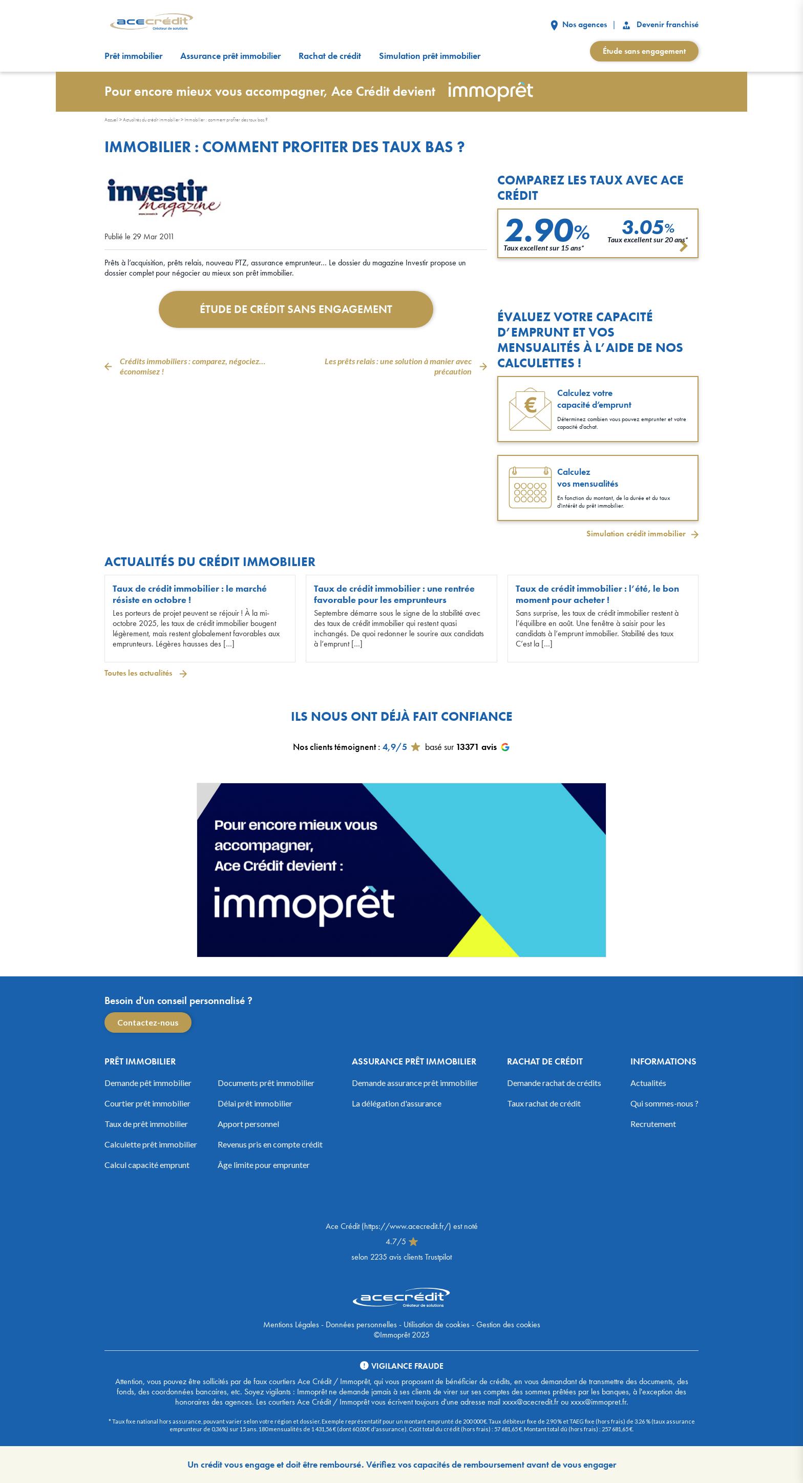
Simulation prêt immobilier (429, 55)
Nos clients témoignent (334, 747)
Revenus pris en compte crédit (270, 1144)
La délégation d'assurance (396, 1103)
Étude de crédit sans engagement (296, 309)
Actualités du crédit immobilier (151, 119)
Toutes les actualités (139, 672)
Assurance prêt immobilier (230, 55)
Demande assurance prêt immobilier (415, 1083)
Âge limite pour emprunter (264, 1164)
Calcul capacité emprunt (146, 1164)
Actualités (648, 1083)
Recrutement (653, 1124)
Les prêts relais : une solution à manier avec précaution (398, 366)
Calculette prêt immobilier (150, 1144)
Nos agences (579, 24)
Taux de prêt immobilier (146, 1124)
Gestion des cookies (508, 1324)
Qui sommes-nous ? (664, 1103)
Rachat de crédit (330, 55)
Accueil (111, 119)
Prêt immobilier (133, 55)
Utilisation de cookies (437, 1324)
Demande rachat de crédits (554, 1083)
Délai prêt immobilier (255, 1103)
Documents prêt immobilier (266, 1083)
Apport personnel (248, 1124)
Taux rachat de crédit (544, 1103)
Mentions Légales (291, 1324)
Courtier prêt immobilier (147, 1103)
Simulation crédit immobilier (636, 534)
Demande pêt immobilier (148, 1083)
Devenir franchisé (660, 24)
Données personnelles (361, 1324)
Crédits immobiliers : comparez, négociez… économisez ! (192, 366)
